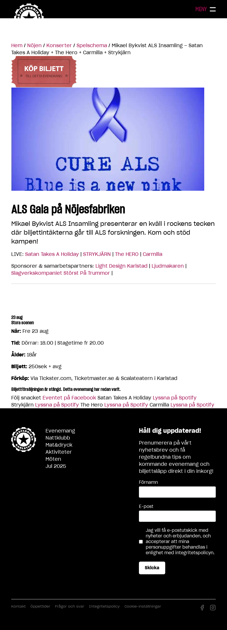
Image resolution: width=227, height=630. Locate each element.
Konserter (59, 45)
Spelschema (92, 45)
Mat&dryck (59, 445)
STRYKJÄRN (97, 254)
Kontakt (18, 606)
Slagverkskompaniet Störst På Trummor (60, 273)
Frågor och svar (69, 606)
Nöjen (34, 45)
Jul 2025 (56, 466)
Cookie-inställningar (142, 606)
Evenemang (60, 431)
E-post (146, 506)
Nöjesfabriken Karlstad (29, 18)
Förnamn (148, 482)
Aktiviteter (59, 452)
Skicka (152, 567)
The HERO (127, 254)
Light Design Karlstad (121, 266)
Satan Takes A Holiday (52, 254)
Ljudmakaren (168, 266)
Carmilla (152, 254)
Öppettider (40, 606)
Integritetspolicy (104, 606)
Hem (16, 45)
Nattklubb (58, 438)
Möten (53, 459)
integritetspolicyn (194, 552)
